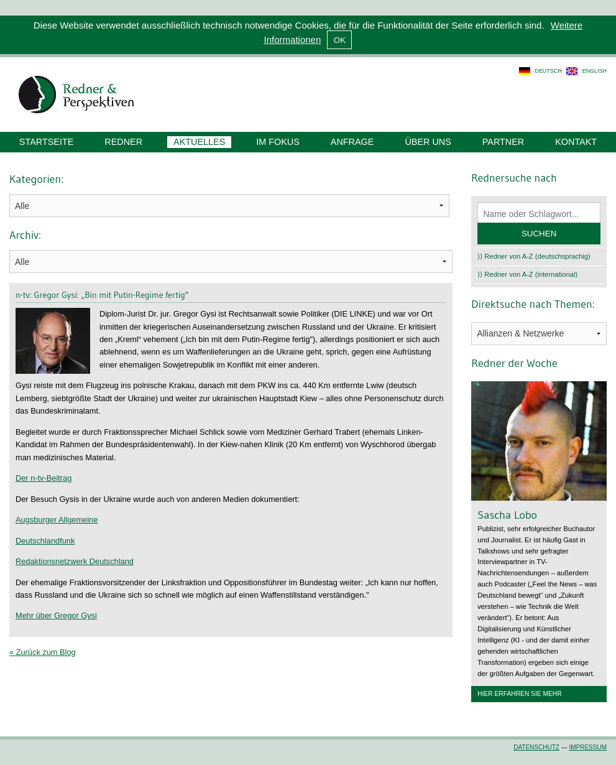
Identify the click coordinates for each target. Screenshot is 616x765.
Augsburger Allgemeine (57, 519)
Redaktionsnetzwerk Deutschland (75, 561)
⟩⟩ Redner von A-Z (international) (527, 274)
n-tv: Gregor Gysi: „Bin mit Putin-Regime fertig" (102, 294)
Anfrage (352, 142)
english (594, 71)
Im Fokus (278, 142)
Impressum (588, 747)
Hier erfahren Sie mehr (519, 693)
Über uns (428, 142)
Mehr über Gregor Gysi (56, 615)
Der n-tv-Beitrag (43, 478)
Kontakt (576, 142)
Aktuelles (199, 142)
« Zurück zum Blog (42, 652)
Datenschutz (536, 747)
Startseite (46, 142)
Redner (123, 142)
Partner (503, 142)
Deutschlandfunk (45, 540)
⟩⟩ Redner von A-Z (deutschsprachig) (534, 256)
